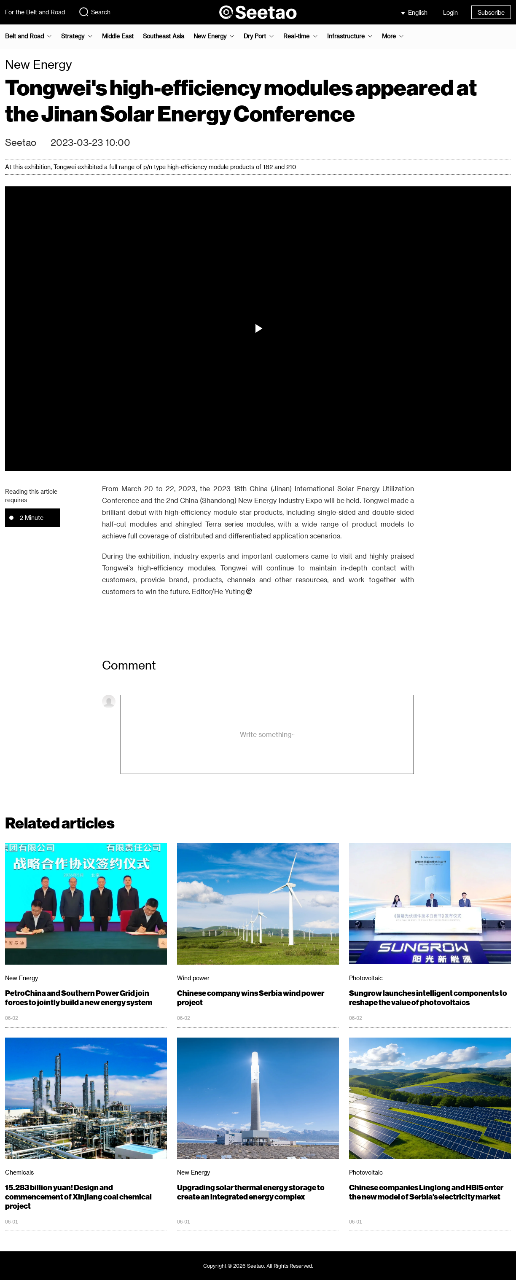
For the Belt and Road (35, 12)
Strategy (72, 36)
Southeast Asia (163, 36)
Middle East (118, 36)
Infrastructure (346, 36)
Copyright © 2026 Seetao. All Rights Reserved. (258, 1266)
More (389, 36)
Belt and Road (24, 36)
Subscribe (491, 12)
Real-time (296, 36)
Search (94, 12)
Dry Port (255, 36)
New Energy (210, 36)
